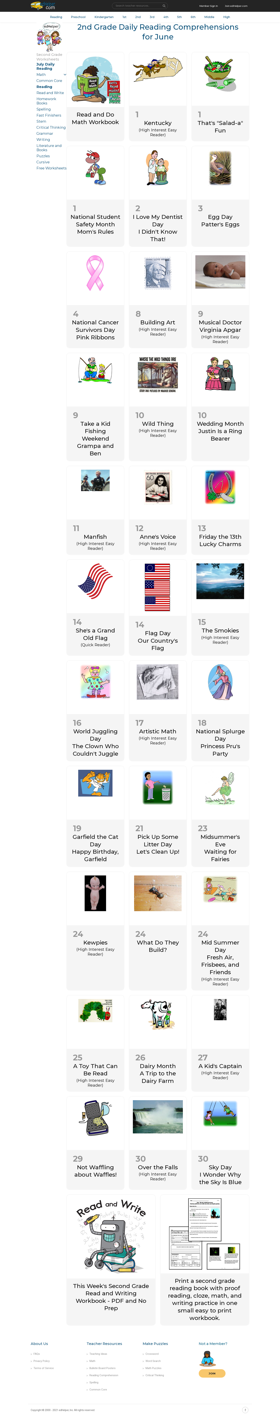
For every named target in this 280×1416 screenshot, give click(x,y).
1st (124, 17)
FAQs (35, 1353)
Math (41, 75)
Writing (43, 140)
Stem (41, 121)
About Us (39, 1344)
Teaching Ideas (97, 1353)
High (227, 17)
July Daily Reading (45, 66)
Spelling (43, 109)
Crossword (151, 1353)
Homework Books (46, 101)
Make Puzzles (155, 1344)
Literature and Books (49, 148)
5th (179, 17)
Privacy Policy (40, 1361)
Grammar (44, 134)
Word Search (152, 1361)
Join (212, 1373)
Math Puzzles (152, 1368)
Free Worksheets (51, 168)
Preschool (78, 17)
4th (165, 17)
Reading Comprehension (102, 1375)
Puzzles (43, 156)
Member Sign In (208, 5)
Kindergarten (103, 17)
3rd (152, 17)
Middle (210, 17)
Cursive (43, 162)
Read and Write (50, 93)
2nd (138, 17)
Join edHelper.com (236, 5)
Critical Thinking (51, 127)
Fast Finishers (48, 115)
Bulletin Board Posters (101, 1368)
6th (193, 17)
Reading (56, 17)
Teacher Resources (104, 1344)
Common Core (49, 81)
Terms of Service (42, 1368)
